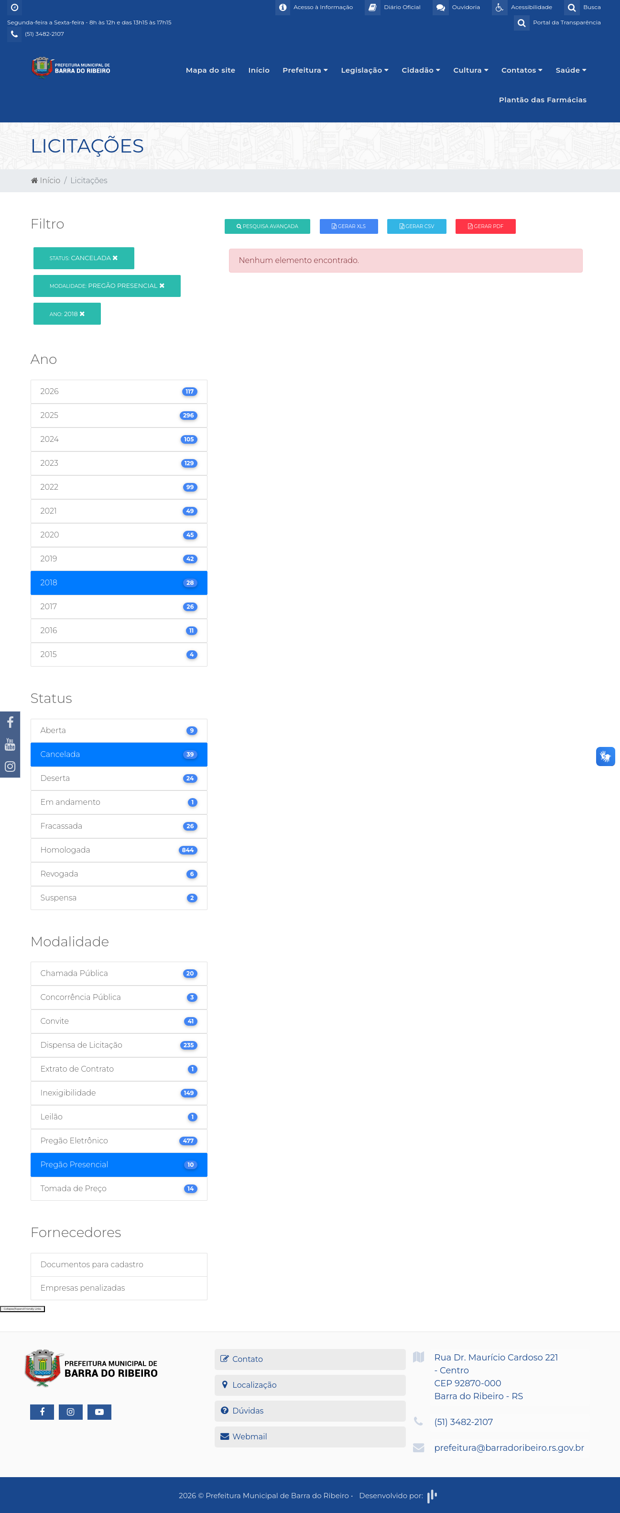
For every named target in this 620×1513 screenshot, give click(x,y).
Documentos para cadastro (92, 1264)
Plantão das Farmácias (543, 99)
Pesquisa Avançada (267, 226)
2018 (67, 314)
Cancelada (84, 258)
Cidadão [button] (421, 70)
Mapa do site (211, 70)
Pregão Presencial (107, 285)
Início (259, 70)
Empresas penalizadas (83, 1288)
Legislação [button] (365, 70)
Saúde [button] (571, 70)
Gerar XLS (349, 226)
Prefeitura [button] (305, 70)
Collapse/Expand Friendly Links (22, 1308)
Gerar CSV (417, 226)
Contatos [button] (522, 70)
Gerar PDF (485, 226)
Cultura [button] (471, 70)
